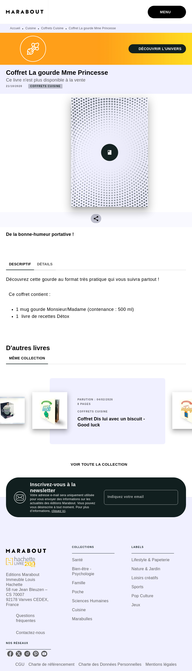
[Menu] (167, 12)
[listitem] (10, 653)
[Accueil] (27, 12)
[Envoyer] (172, 497)
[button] (157, 48)
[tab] (20, 264)
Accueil (15, 28)
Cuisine (31, 28)
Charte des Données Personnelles (110, 664)
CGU (20, 664)
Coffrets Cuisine (52, 28)
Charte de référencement (51, 664)
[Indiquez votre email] (135, 497)
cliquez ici (58, 511)
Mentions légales (161, 664)
